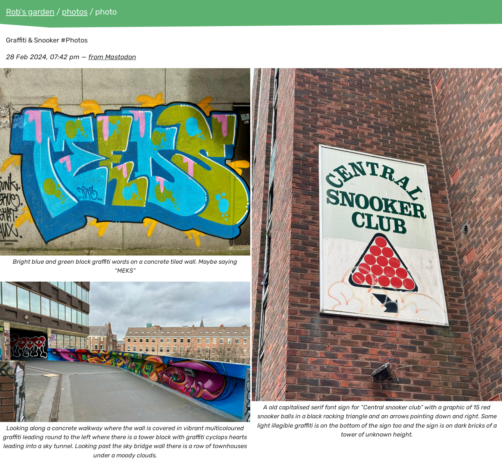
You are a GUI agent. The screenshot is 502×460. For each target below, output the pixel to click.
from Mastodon (112, 57)
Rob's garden (30, 11)
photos (75, 11)
